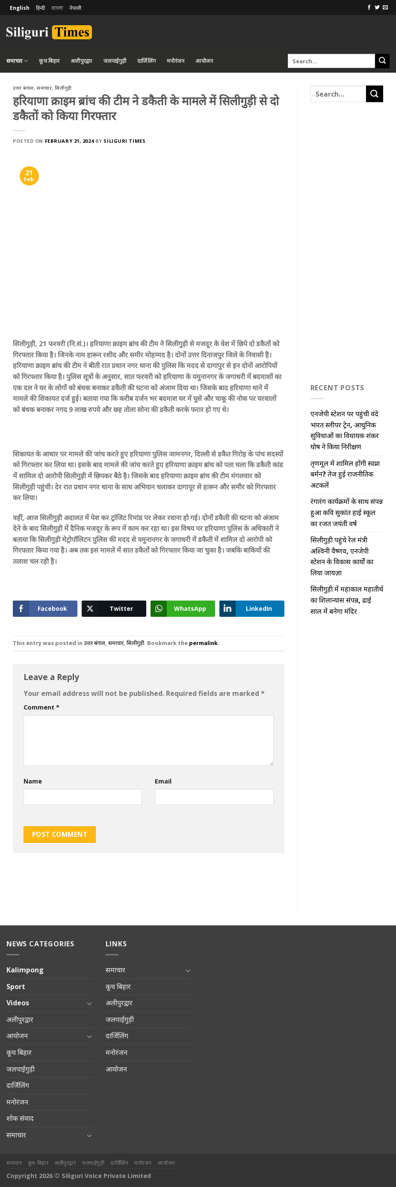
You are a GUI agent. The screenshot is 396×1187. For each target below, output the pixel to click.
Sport (15, 986)
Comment (41, 707)
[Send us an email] (385, 8)
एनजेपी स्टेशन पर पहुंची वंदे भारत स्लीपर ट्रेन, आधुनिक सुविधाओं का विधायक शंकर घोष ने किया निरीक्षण (344, 430)
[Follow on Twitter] (377, 8)
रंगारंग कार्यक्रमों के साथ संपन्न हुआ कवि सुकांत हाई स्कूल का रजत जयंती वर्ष (346, 512)
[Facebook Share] (45, 609)
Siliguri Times (124, 141)
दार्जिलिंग (146, 61)
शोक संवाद (20, 1118)
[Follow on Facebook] (369, 8)
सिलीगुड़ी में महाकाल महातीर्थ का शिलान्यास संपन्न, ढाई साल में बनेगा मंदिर (346, 600)
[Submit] (382, 61)
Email (163, 781)
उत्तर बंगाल (23, 88)
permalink (203, 643)
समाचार (17, 61)
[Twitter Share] (114, 609)
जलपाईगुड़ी (115, 61)
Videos (17, 1002)
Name (33, 781)
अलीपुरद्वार (81, 61)
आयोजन (204, 61)
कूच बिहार (49, 61)
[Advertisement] (289, 31)
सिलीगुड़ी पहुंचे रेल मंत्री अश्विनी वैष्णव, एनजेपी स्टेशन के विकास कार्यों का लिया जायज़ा (341, 556)
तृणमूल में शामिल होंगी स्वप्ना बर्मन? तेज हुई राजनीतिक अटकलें (345, 474)
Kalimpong (25, 970)
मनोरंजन (175, 61)
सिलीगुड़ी (63, 88)
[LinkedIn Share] (251, 609)
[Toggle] (89, 1003)
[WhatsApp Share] (183, 609)
